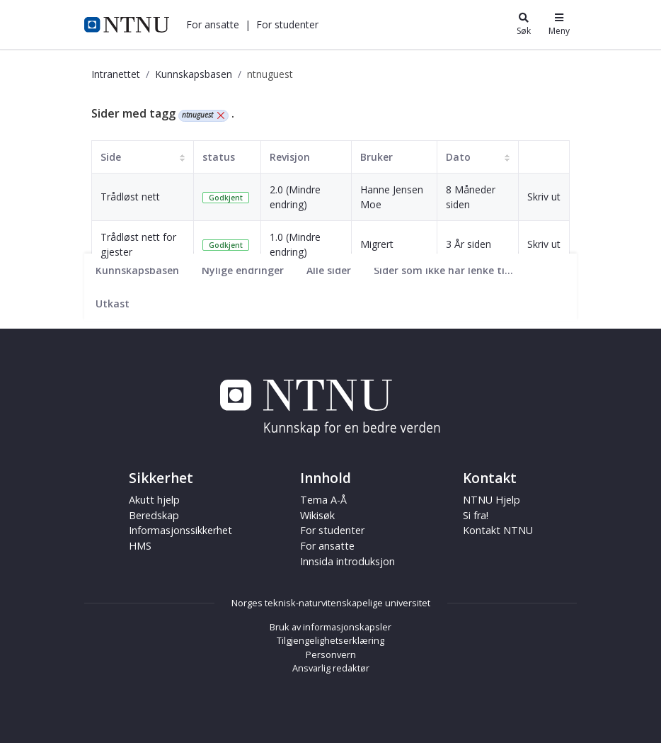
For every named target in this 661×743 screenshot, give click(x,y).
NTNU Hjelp (491, 499)
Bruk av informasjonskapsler (330, 626)
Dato (458, 157)
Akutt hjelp (154, 499)
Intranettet (115, 74)
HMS (140, 545)
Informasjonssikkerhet (180, 530)
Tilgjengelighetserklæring (330, 640)
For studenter (287, 24)
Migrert (376, 244)
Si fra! (475, 515)
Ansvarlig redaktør (330, 668)
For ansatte (212, 24)
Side (110, 157)
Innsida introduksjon (347, 561)
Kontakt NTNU (498, 530)
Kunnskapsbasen (193, 74)
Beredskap (154, 515)
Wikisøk (317, 515)
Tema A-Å (323, 499)
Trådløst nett (130, 196)
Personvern (331, 654)
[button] (212, 24)
